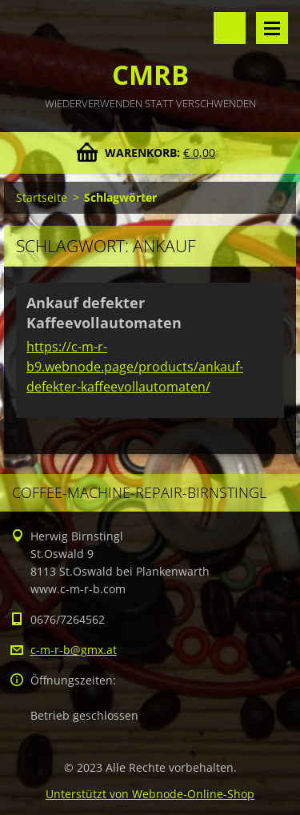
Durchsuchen (230, 28)
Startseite (41, 197)
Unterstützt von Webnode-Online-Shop (150, 793)
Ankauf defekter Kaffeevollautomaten (104, 312)
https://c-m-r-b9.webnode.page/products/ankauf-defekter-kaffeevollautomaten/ (134, 366)
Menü (272, 28)
